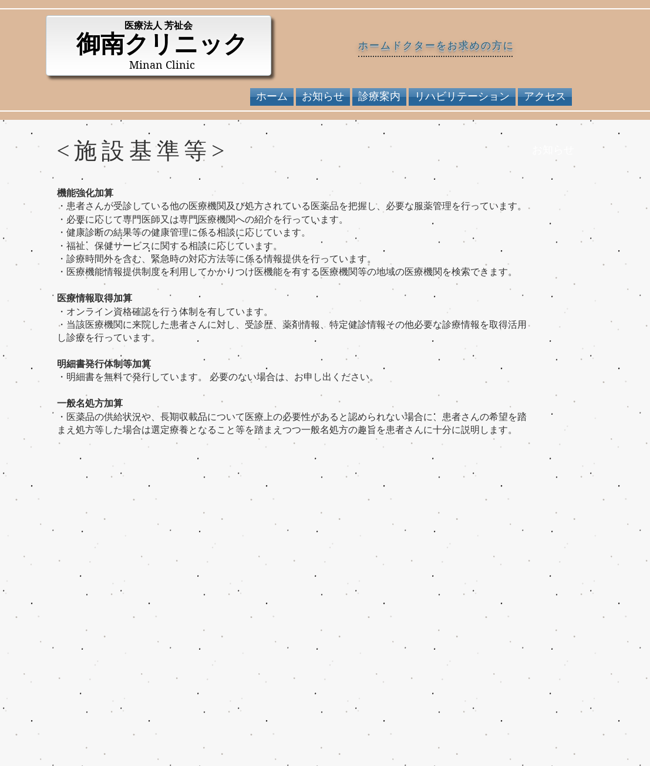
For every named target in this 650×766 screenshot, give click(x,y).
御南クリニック (162, 44)
